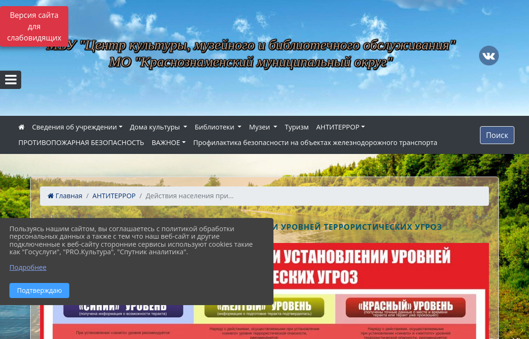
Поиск (497, 135)
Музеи (260, 126)
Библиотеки (215, 126)
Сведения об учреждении (74, 126)
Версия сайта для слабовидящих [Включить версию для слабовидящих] (34, 26)
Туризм (297, 126)
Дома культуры (156, 126)
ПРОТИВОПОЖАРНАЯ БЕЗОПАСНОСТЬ (81, 142)
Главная (65, 195)
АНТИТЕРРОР (338, 126)
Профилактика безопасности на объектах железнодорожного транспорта (315, 142)
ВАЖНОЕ (166, 142)
